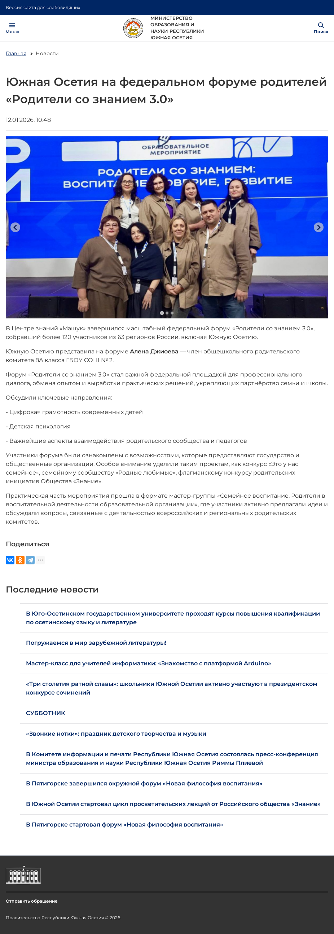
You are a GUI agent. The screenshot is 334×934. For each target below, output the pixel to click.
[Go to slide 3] (172, 313)
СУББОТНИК (45, 713)
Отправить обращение (32, 901)
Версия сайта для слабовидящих (43, 7)
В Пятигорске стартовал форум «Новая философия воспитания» (124, 824)
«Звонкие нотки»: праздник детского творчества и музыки (116, 733)
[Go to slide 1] (162, 313)
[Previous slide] (15, 227)
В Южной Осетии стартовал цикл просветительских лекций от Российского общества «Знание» (173, 804)
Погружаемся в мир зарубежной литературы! (96, 642)
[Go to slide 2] (167, 313)
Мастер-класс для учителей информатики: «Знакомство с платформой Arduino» (148, 663)
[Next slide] (319, 227)
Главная (16, 53)
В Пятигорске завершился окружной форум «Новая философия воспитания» (144, 783)
